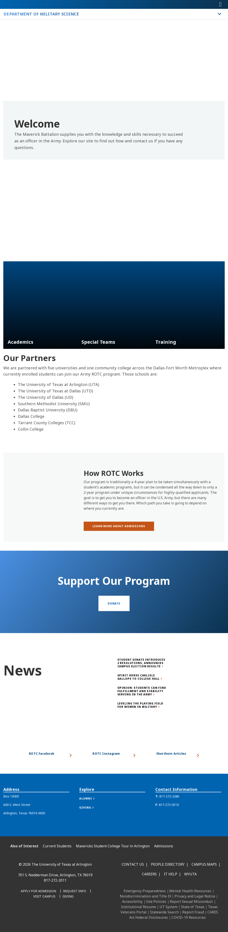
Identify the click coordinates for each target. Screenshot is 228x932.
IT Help (170, 874)
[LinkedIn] (29, 914)
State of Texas (192, 906)
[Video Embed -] (114, 225)
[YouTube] (58, 914)
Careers (149, 874)
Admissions (163, 846)
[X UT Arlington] (49, 914)
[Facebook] (20, 914)
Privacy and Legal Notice (195, 896)
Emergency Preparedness (145, 890)
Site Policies (156, 901)
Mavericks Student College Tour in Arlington (113, 846)
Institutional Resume (138, 906)
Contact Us (133, 864)
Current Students (57, 846)
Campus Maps (204, 864)
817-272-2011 (55, 880)
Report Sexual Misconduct (191, 901)
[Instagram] (39, 914)
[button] (91, 809)
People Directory (168, 864)
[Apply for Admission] (38, 891)
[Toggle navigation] (220, 4)
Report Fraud (193, 912)
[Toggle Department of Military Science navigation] (219, 14)
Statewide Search (164, 912)
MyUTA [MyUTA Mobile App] (190, 874)
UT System (168, 906)
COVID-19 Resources (188, 917)
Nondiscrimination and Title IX (145, 896)
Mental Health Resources (190, 890)
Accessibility (132, 901)
